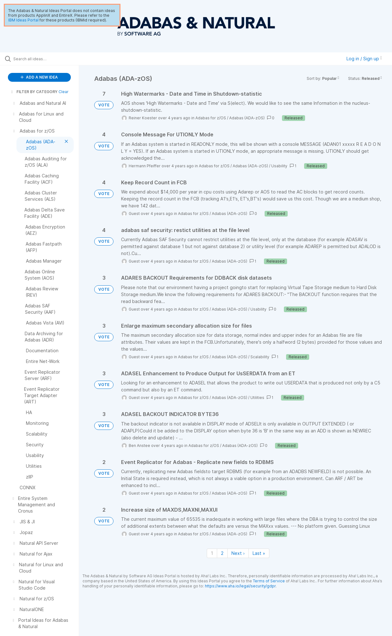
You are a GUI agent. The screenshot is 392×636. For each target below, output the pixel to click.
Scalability (259, 356)
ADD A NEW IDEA (39, 77)
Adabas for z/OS (210, 118)
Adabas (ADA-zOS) (247, 118)
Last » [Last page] (259, 553)
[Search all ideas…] (47, 58)
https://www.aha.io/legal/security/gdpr (240, 586)
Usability (279, 165)
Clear (63, 91)
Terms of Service (269, 581)
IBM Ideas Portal (23, 20)
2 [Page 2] (222, 553)
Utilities (257, 397)
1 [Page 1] (212, 553)
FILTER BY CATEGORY (34, 91)
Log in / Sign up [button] (364, 58)
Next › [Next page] (238, 553)
